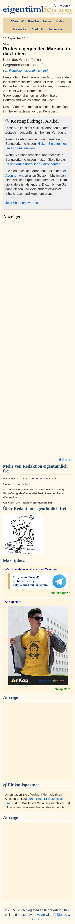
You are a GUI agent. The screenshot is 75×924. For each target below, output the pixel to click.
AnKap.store (13, 601)
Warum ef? (17, 21)
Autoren (47, 21)
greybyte (39, 914)
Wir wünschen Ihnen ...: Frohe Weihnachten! (30, 478)
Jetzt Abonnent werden (21, 202)
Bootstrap (37, 919)
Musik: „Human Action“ (16, 484)
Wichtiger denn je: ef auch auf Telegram (31, 569)
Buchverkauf (20, 29)
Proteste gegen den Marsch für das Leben (37, 49)
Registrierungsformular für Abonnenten (32, 164)
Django (62, 914)
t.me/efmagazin (60, 592)
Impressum (56, 29)
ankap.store (62, 689)
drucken (65, 459)
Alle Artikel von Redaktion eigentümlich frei (27, 502)
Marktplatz (38, 29)
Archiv (60, 21)
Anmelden (62, 5)
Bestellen (33, 21)
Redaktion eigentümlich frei (28, 70)
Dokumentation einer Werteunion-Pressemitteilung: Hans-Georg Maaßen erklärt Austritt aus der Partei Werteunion (33, 493)
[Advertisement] (37, 340)
